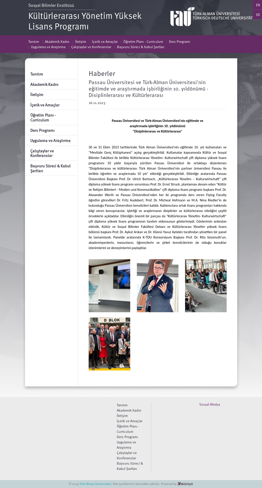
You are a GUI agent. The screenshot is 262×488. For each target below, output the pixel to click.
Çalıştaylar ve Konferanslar (91, 46)
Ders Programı (179, 41)
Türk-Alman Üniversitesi (95, 483)
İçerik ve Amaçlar (105, 41)
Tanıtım (33, 41)
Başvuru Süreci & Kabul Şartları (140, 46)
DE (258, 14)
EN (258, 5)
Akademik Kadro (57, 41)
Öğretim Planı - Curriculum (143, 41)
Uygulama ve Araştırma (48, 46)
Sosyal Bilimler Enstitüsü (51, 5)
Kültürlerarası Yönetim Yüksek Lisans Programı (85, 20)
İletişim (80, 41)
